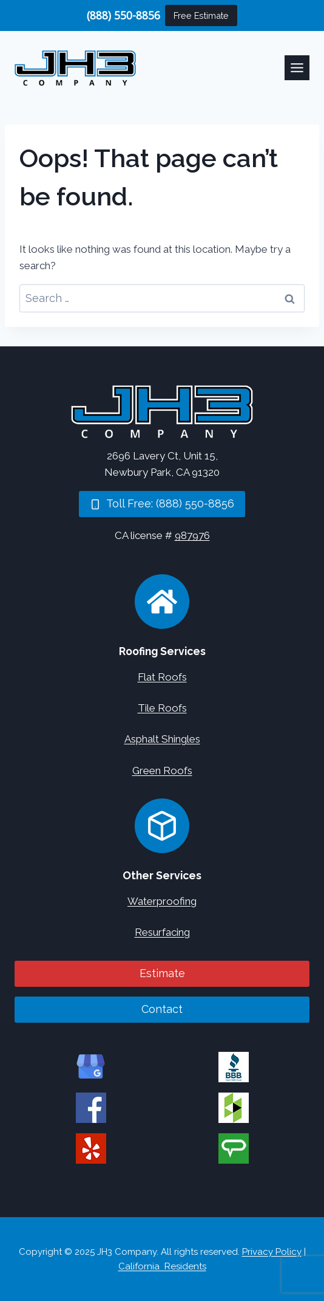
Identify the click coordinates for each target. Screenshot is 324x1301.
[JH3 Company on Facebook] (91, 1108)
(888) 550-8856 (123, 15)
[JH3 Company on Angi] (233, 1148)
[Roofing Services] (162, 601)
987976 (192, 535)
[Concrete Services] (162, 825)
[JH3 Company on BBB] (233, 1067)
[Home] (162, 411)
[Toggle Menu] (297, 67)
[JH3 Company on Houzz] (233, 1108)
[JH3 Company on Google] (91, 1067)
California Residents (162, 1266)
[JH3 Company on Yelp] (91, 1148)
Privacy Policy (272, 1251)
